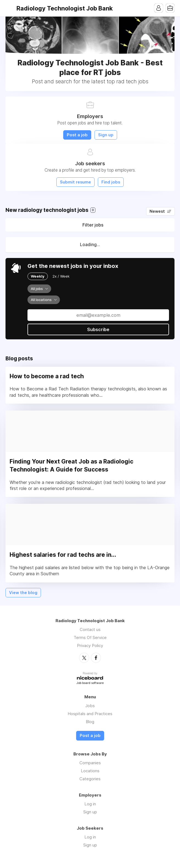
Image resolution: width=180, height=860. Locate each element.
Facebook (96, 657)
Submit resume (75, 182)
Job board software (90, 683)
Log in (90, 803)
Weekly (38, 276)
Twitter (84, 657)
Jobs (90, 705)
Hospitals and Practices (90, 713)
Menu (9, 8)
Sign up (105, 134)
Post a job (77, 134)
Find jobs (110, 182)
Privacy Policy (90, 645)
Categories (90, 778)
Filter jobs (92, 225)
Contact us (90, 629)
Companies (90, 762)
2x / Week (61, 276)
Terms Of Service (90, 637)
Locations (90, 770)
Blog (90, 721)
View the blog (23, 592)
